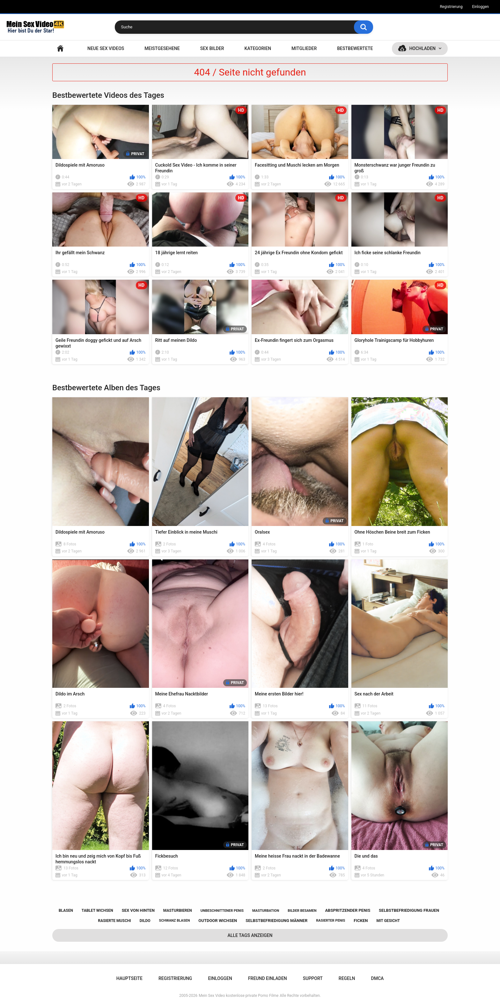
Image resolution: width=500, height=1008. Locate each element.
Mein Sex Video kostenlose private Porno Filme (238, 995)
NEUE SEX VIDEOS (105, 48)
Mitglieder (304, 48)
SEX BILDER (212, 48)
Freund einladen (267, 978)
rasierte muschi (114, 920)
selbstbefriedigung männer (276, 920)
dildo (145, 920)
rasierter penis (330, 920)
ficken (361, 920)
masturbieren (177, 910)
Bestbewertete (355, 48)
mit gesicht (388, 920)
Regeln (347, 978)
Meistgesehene (162, 48)
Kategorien (258, 48)
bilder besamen (302, 911)
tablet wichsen (97, 910)
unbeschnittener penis (222, 911)
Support (313, 978)
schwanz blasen (174, 920)
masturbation (265, 911)
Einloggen (480, 6)
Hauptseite (60, 48)
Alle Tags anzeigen (250, 935)
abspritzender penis (347, 910)
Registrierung (451, 6)
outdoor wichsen (217, 920)
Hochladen (422, 48)
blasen (66, 910)
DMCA (377, 978)
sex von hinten (138, 910)
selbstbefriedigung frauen (409, 910)
